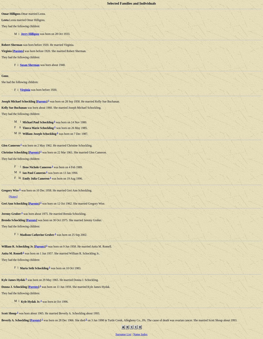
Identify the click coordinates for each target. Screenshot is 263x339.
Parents (18, 51)
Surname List (123, 334)
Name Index (140, 334)
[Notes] (13, 196)
